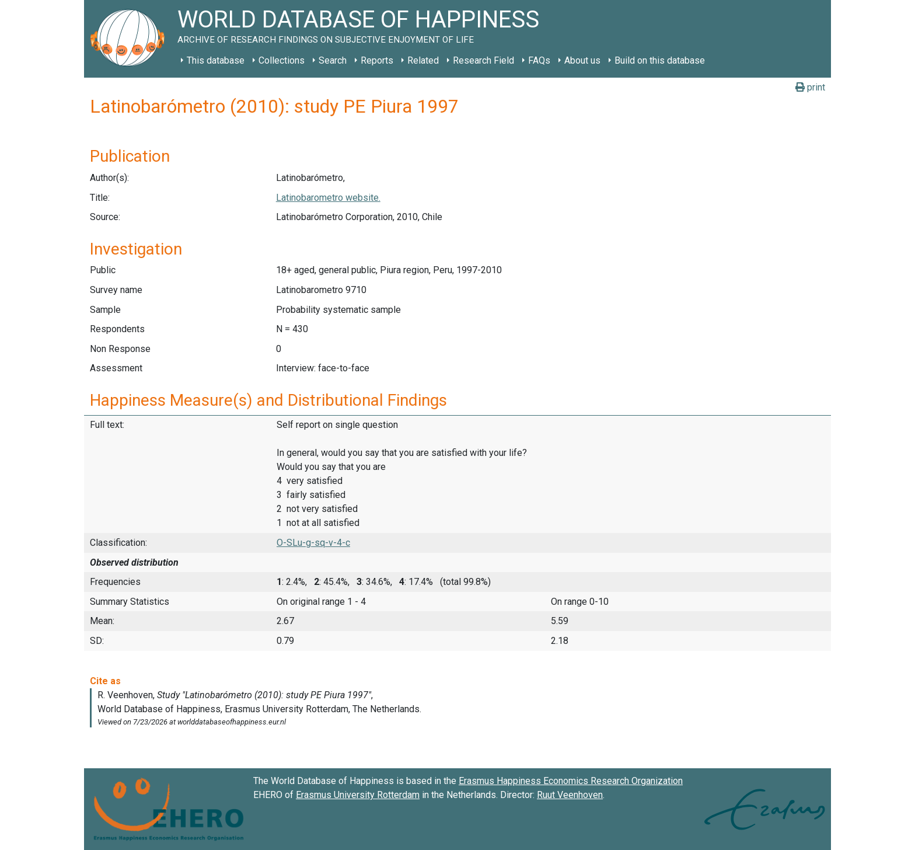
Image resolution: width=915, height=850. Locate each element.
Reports (377, 60)
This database (216, 60)
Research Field (483, 60)
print (810, 87)
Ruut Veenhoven (570, 794)
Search (333, 60)
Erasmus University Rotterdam (358, 794)
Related (423, 60)
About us (582, 60)
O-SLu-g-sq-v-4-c (313, 542)
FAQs (539, 60)
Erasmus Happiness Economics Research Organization (571, 780)
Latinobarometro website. (328, 197)
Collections (282, 60)
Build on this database (659, 60)
